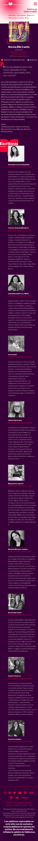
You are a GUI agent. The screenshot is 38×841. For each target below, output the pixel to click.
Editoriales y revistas (16, 18)
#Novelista (4, 131)
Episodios (12, 15)
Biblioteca (30, 15)
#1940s (3, 124)
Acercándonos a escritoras (19, 52)
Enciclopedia (21, 15)
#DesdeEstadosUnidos (8, 127)
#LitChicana (25, 127)
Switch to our (30, 10)
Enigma (13, 811)
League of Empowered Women (18, 381)
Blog (26, 18)
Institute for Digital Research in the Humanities (19, 767)
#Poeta (10, 131)
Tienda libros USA (11, 803)
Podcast (20, 803)
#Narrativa (27, 129)
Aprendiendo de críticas (19, 54)
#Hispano (19, 127)
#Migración (20, 129)
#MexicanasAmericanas (8, 129)
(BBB (18, 515)
